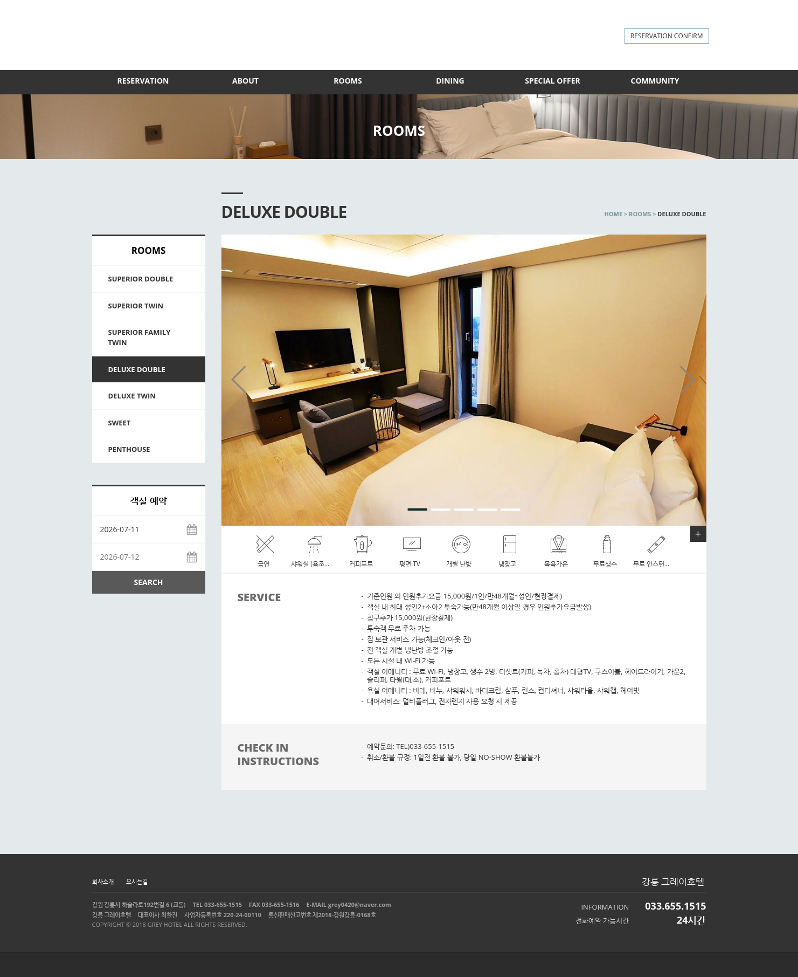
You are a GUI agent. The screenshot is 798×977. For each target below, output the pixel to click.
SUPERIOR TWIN (136, 306)
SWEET (119, 423)
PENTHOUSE (129, 449)
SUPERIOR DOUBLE (141, 279)
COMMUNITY (655, 80)
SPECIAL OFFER (552, 80)
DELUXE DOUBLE (137, 369)
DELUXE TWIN (132, 396)
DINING (450, 80)
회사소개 (103, 881)
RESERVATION (143, 80)
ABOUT (245, 80)
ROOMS (348, 80)
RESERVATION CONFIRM (666, 35)
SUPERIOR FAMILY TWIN (139, 337)
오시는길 (137, 881)
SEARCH (148, 582)
